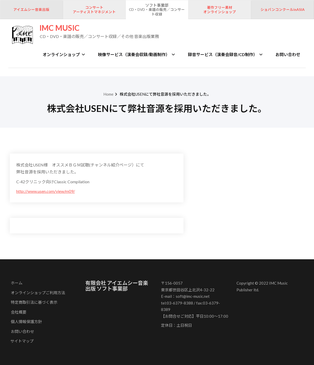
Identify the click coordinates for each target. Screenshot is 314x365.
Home (108, 94)
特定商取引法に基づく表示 (34, 302)
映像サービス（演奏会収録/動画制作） (136, 54)
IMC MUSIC (59, 27)
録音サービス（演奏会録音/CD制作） (225, 54)
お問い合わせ (287, 54)
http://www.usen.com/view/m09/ (45, 191)
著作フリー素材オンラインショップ (219, 9)
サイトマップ (22, 341)
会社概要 (18, 312)
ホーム (16, 282)
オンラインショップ (64, 54)
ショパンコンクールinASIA (283, 9)
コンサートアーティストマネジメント (94, 9)
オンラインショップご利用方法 (38, 292)
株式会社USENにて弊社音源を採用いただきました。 (165, 94)
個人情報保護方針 (26, 321)
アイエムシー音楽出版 (31, 9)
